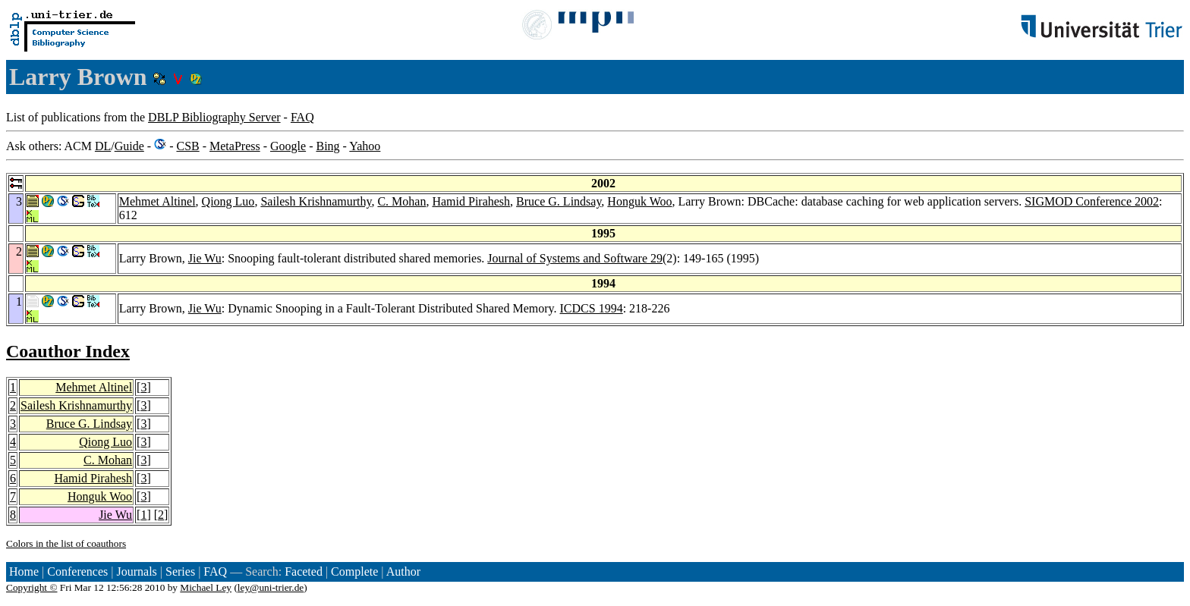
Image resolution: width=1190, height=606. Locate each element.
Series (180, 571)
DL (103, 146)
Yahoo (364, 146)
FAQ (302, 117)
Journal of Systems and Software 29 (575, 258)
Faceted (304, 571)
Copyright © (32, 587)
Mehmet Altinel (157, 201)
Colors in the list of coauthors (66, 543)
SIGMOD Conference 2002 (1092, 201)
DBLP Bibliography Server (214, 117)
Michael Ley (205, 587)
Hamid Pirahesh (471, 201)
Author (403, 571)
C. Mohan (401, 201)
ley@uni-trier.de (271, 587)
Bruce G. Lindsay (558, 201)
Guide (129, 146)
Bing (327, 146)
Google (288, 146)
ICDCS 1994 (591, 308)
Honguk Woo (639, 201)
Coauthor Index (68, 351)
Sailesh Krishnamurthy (315, 201)
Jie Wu (205, 258)
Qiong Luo (228, 201)
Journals (136, 571)
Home (24, 571)
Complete (354, 571)
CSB (187, 146)
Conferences (77, 571)
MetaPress (234, 146)
